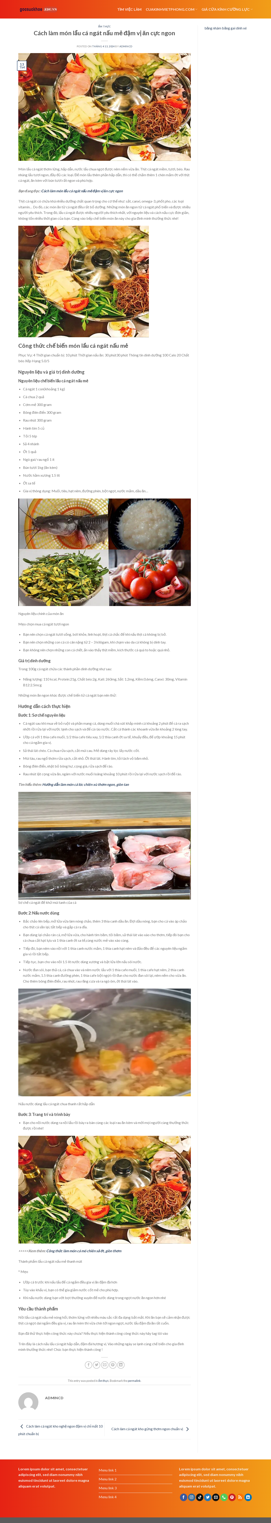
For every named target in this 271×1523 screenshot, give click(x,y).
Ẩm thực (104, 26)
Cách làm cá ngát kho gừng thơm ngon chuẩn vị (151, 1429)
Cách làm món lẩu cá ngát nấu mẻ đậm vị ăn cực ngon (82, 191)
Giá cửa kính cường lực (227, 9)
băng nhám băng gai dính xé (225, 28)
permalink (134, 1380)
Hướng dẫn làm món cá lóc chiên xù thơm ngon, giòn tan (85, 784)
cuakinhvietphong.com (172, 9)
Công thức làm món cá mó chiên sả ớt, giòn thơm (83, 1251)
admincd (125, 46)
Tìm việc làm (129, 9)
